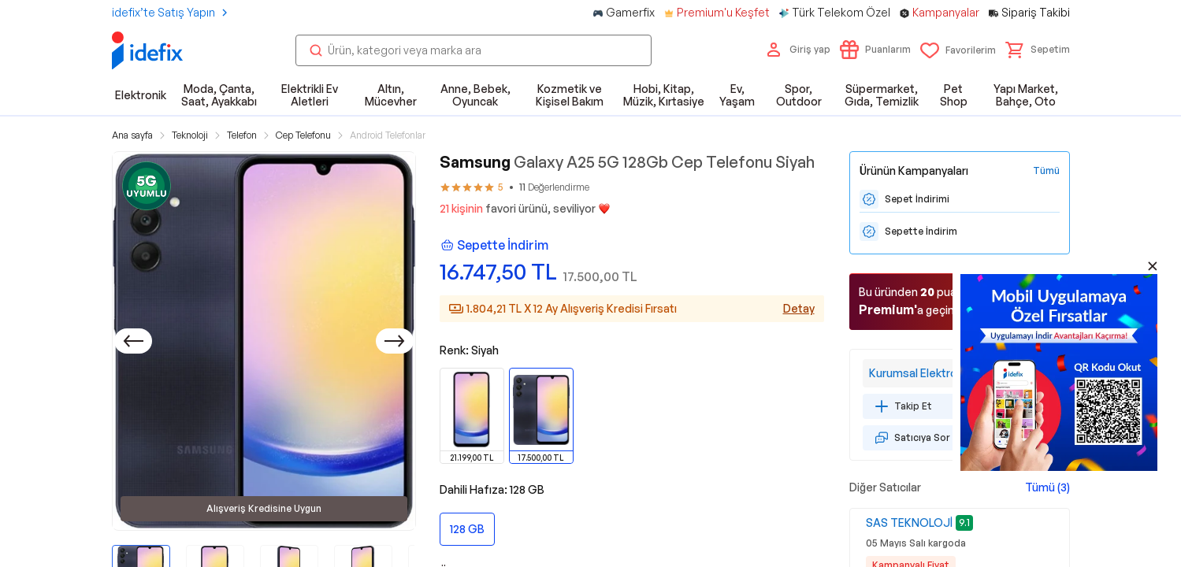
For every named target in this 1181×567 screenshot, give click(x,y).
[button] (1037, 49)
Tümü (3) (1047, 487)
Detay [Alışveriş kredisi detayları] (799, 308)
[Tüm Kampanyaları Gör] (1046, 171)
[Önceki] (133, 341)
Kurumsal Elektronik (919, 373)
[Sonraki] (395, 341)
